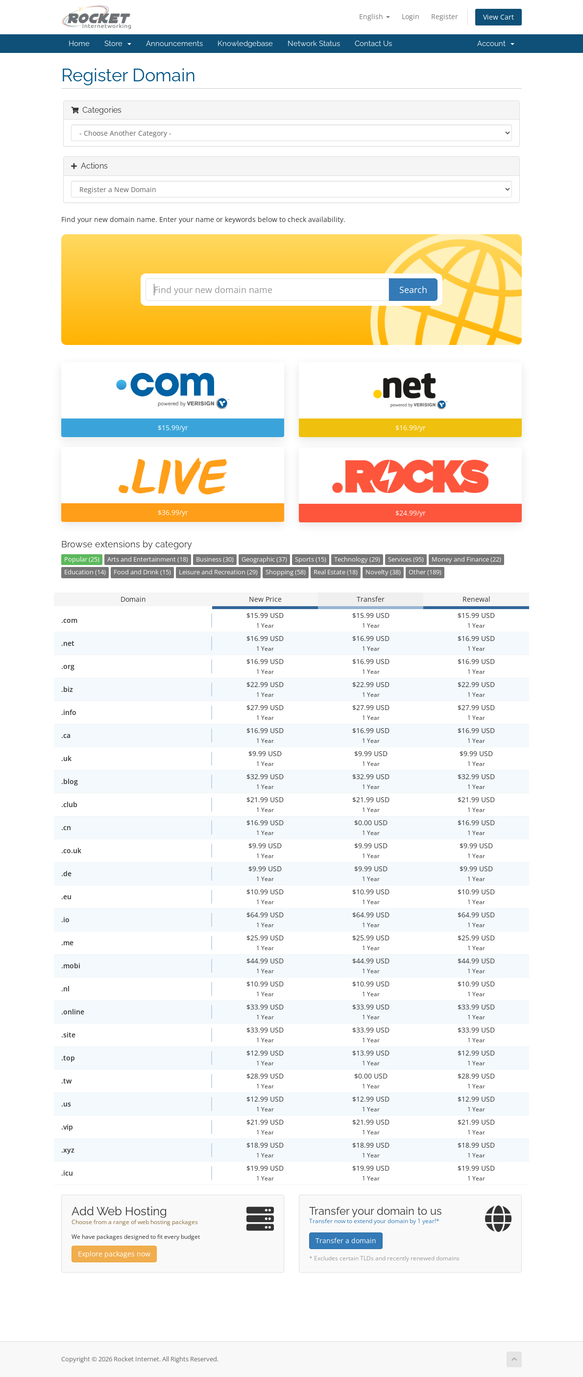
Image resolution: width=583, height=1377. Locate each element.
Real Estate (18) (336, 572)
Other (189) (425, 572)
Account (495, 43)
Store (117, 43)
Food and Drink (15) (142, 572)
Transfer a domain (346, 1240)
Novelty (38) (383, 572)
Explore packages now (114, 1253)
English (374, 16)
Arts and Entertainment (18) (147, 559)
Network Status (314, 43)
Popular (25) (81, 559)
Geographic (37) (264, 559)
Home (79, 43)
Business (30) (215, 559)
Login (410, 16)
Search (413, 289)
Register (444, 16)
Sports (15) (310, 559)
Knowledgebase (245, 43)
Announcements (174, 43)
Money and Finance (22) (466, 559)
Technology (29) (357, 559)
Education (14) (85, 572)
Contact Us (373, 43)
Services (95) (406, 559)
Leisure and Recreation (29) (218, 572)
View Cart (498, 17)
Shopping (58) (286, 572)
